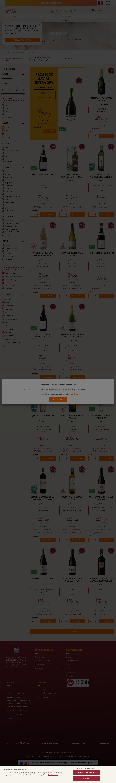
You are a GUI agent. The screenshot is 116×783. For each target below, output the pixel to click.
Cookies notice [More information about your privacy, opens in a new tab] (53, 777)
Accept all (86, 780)
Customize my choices (86, 775)
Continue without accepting (86, 771)
